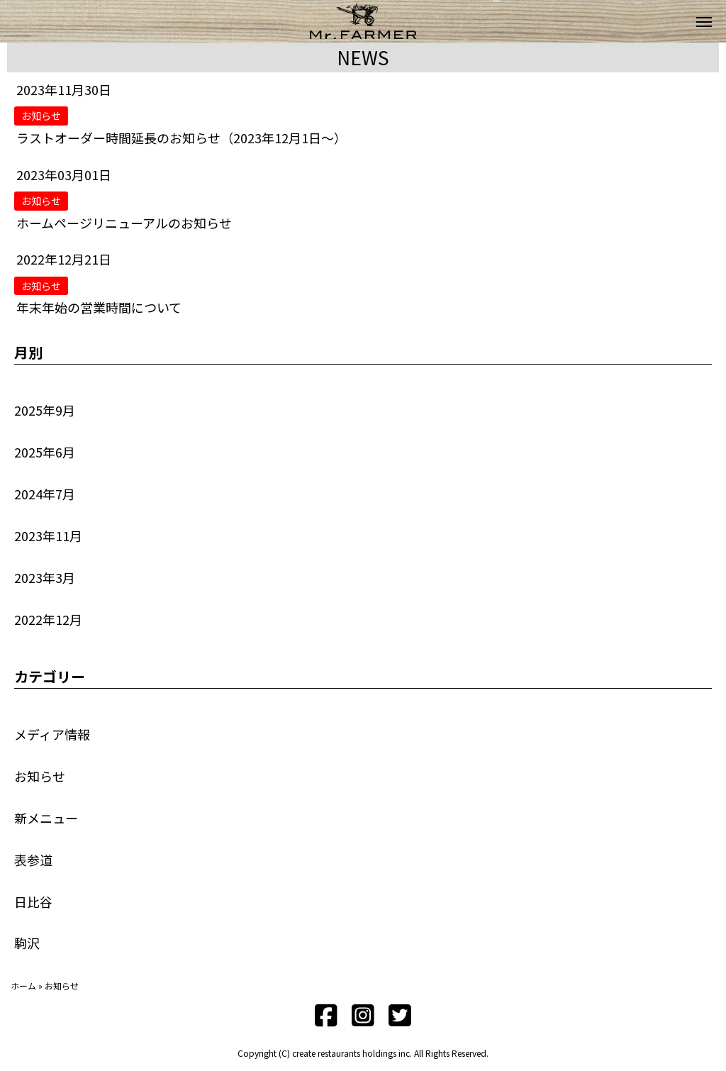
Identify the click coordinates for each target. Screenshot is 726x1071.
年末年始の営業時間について (99, 307)
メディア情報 (52, 734)
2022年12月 (48, 619)
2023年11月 (48, 535)
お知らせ (39, 776)
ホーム (23, 986)
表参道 (33, 859)
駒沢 (27, 942)
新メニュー (46, 818)
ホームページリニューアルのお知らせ (124, 222)
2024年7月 (44, 493)
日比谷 (33, 901)
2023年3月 (44, 577)
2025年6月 (44, 452)
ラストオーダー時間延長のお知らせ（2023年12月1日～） (181, 137)
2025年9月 (44, 410)
